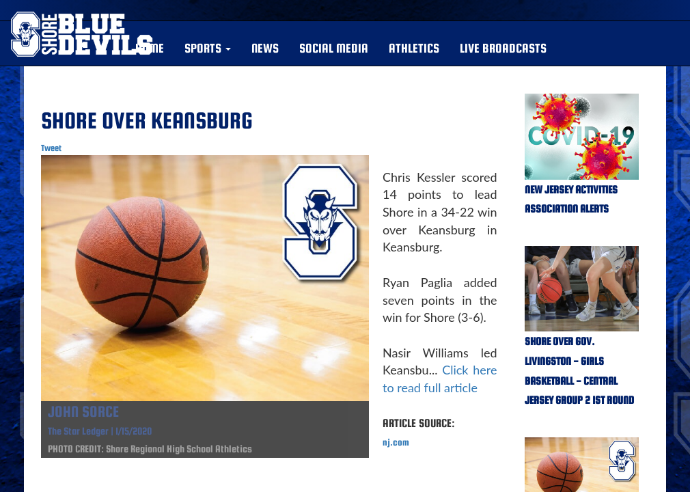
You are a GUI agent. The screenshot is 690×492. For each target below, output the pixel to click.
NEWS (265, 48)
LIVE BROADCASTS (503, 48)
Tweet (51, 148)
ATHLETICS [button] (414, 48)
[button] (207, 48)
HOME (149, 48)
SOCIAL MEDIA (333, 48)
